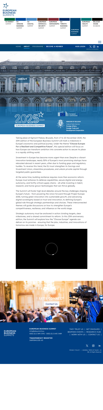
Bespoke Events (75, 332)
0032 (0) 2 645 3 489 (54, 334)
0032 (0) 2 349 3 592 (37, 334)
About (27, 46)
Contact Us (52, 304)
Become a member (54, 46)
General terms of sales (90, 350)
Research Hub (93, 332)
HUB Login (80, 46)
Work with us (78, 334)
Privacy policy (74, 350)
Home (18, 46)
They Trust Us (76, 329)
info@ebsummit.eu (36, 331)
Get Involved (93, 329)
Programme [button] (38, 46)
